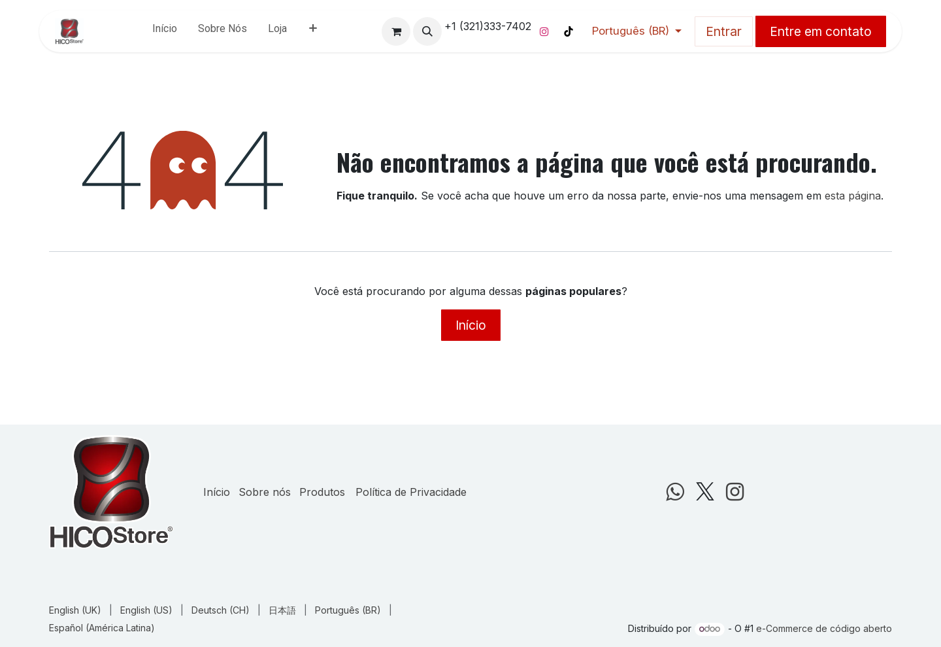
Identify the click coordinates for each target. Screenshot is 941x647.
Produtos (322, 491)
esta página (853, 195)
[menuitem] (165, 31)
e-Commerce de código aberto (824, 628)
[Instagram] (544, 31)
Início (470, 325)
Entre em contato (821, 31)
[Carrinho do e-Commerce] (396, 31)
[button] (427, 31)
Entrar (724, 31)
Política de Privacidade (411, 491)
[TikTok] (568, 31)
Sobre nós (265, 491)
